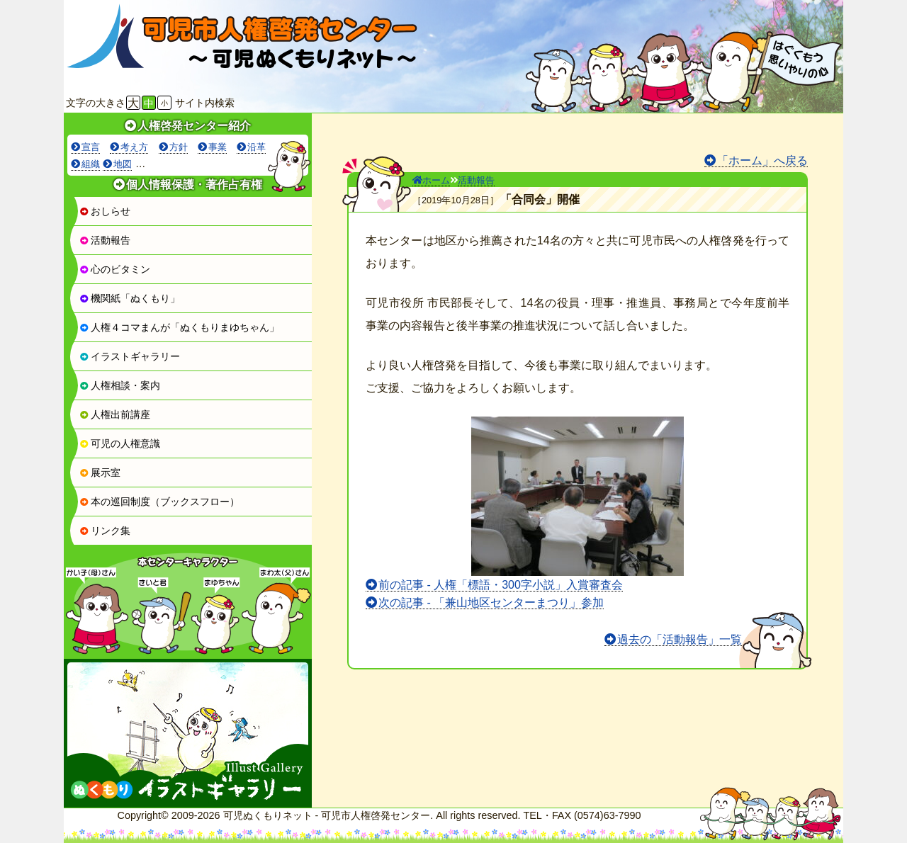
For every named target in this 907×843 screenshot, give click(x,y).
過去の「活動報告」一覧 (679, 639)
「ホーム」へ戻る (762, 160)
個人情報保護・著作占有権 (194, 185)
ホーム (431, 180)
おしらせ (104, 211)
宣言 (90, 147)
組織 (90, 164)
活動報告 (104, 240)
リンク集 (104, 530)
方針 (178, 147)
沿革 (256, 147)
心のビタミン (114, 269)
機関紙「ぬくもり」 (129, 298)
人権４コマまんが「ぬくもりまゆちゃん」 (179, 327)
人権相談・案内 (119, 385)
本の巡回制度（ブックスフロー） (159, 501)
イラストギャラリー (129, 356)
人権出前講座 (114, 414)
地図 (122, 164)
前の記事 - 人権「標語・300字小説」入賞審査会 (500, 585)
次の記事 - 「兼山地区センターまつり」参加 (491, 602)
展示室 (99, 472)
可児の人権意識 (119, 443)
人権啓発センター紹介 (194, 126)
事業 (217, 147)
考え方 (134, 147)
